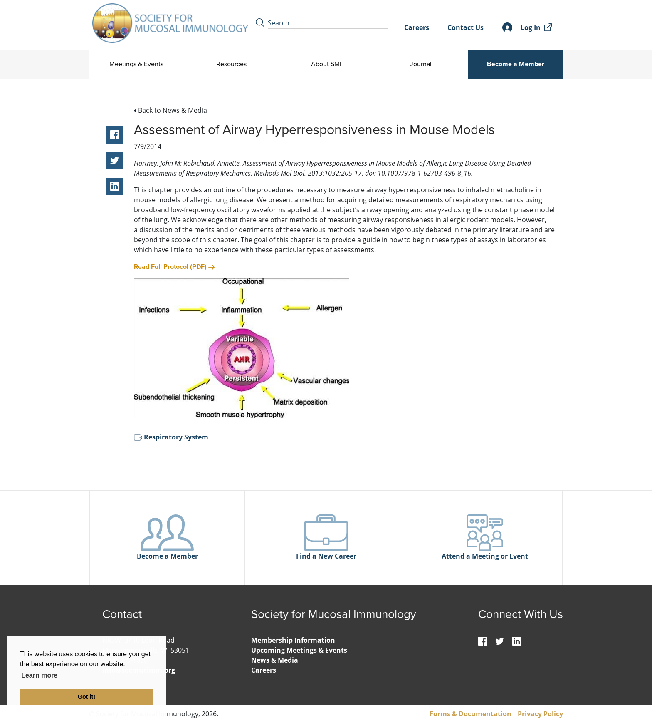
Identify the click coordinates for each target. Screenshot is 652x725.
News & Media (274, 660)
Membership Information (293, 640)
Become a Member (516, 64)
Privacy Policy (540, 713)
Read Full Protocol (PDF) (174, 267)
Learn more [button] (39, 675)
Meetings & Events (136, 64)
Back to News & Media (170, 110)
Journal (421, 64)
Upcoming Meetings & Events (299, 650)
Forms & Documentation (470, 713)
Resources (231, 64)
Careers (416, 27)
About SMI (326, 64)
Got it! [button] (86, 696)
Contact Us (465, 27)
